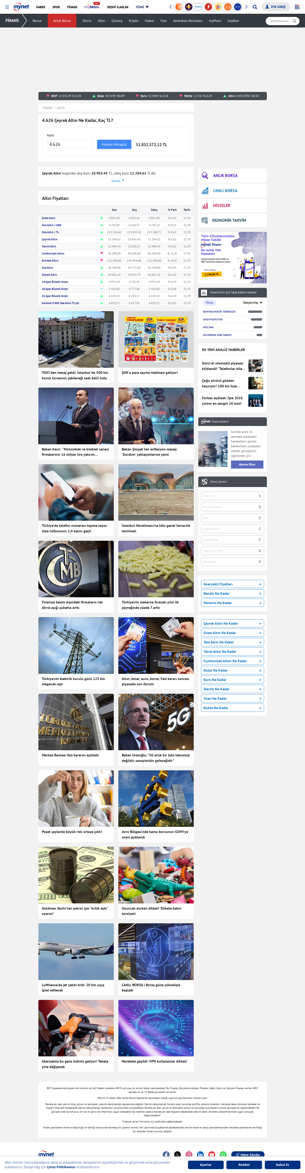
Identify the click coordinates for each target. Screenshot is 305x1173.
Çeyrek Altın (49, 239)
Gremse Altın (50, 260)
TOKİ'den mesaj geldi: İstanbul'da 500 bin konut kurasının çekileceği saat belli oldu (75, 375)
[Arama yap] (255, 7)
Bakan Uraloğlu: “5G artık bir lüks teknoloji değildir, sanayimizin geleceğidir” (156, 758)
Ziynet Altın (49, 275)
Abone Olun (247, 464)
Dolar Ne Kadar (232, 670)
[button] (7, 7)
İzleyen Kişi (250, 303)
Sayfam (233, 20)
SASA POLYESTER (213, 319)
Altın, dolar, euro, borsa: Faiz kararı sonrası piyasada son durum (155, 681)
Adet (50, 135)
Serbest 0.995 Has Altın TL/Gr (60, 303)
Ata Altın (47, 268)
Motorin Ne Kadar (232, 602)
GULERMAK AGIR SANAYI (217, 335)
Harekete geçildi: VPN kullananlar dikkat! (154, 1061)
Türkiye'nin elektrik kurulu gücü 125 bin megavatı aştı (73, 681)
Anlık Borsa (62, 20)
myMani (215, 20)
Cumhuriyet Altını (53, 253)
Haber (149, 20)
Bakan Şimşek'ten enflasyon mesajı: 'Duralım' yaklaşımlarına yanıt (150, 452)
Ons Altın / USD (51, 225)
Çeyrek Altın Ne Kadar (232, 623)
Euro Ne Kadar (232, 679)
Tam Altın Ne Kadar (232, 642)
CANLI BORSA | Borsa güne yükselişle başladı (151, 988)
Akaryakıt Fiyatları (232, 584)
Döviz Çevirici (218, 482)
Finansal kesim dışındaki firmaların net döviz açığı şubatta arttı (72, 605)
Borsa (37, 20)
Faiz (164, 20)
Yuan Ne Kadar (232, 698)
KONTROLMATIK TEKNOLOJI (219, 311)
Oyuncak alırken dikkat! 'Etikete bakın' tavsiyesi (152, 911)
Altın (101, 20)
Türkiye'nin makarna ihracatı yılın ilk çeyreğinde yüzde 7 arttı (150, 605)
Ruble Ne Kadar (232, 707)
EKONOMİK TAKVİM (224, 220)
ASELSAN (208, 327)
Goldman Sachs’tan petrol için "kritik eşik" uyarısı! (75, 911)
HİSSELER (216, 205)
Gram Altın (48, 218)
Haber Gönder (248, 1155)
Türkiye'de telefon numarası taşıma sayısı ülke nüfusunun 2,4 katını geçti (74, 528)
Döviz (87, 20)
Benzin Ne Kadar (232, 593)
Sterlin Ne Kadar (232, 689)
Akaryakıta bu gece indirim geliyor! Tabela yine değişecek (75, 1064)
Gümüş (116, 20)
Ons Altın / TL (50, 232)
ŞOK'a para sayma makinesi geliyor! (150, 372)
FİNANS (12, 20)
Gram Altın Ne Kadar (232, 632)
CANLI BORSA (219, 190)
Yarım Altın (49, 246)
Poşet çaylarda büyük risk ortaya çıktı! (72, 831)
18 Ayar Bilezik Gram (55, 289)
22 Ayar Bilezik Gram (55, 296)
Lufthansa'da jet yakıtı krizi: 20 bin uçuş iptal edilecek (73, 988)
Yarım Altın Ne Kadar (232, 651)
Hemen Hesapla (114, 144)
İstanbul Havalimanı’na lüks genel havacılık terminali (156, 528)
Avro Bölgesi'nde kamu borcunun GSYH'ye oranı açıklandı (155, 834)
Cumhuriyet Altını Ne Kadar (232, 661)
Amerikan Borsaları (187, 20)
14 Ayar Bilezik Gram (55, 282)
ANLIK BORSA (220, 175)
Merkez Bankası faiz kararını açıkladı (70, 755)
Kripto (133, 20)
